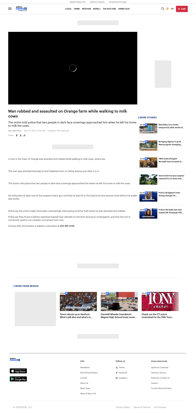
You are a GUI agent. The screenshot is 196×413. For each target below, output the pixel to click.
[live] (182, 9)
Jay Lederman (14, 131)
